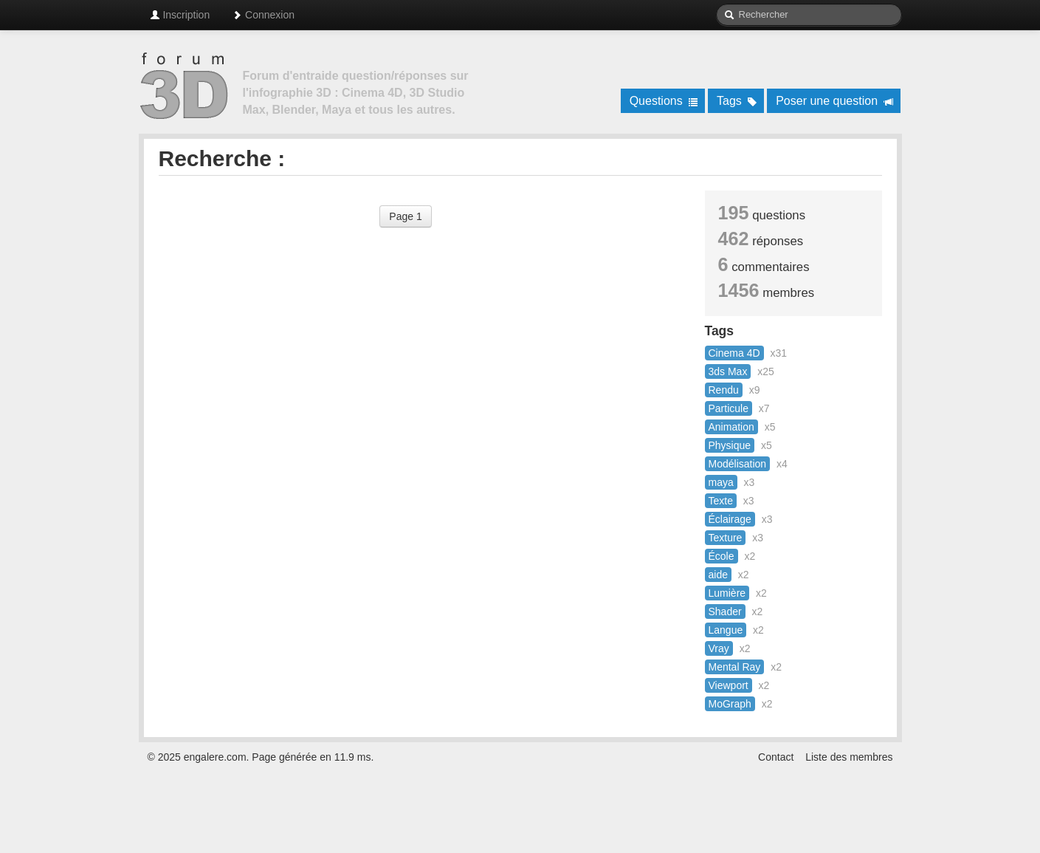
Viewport (728, 685)
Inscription (180, 15)
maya (721, 482)
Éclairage (730, 519)
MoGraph (730, 704)
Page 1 (405, 216)
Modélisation (738, 464)
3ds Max (728, 371)
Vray (719, 648)
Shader (725, 611)
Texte (721, 501)
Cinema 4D (734, 353)
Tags (737, 101)
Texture (726, 538)
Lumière (727, 593)
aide (718, 574)
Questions (664, 101)
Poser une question (834, 101)
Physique (730, 445)
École (721, 556)
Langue (726, 630)
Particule (728, 408)
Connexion (263, 15)
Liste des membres (848, 757)
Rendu (724, 390)
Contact (775, 757)
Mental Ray (735, 667)
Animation (731, 427)
